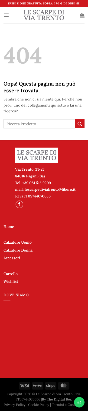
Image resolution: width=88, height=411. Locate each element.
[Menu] (6, 15)
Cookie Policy (38, 405)
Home (8, 226)
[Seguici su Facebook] (19, 204)
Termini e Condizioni (68, 405)
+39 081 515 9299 (36, 182)
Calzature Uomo (17, 242)
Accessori (11, 258)
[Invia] (80, 123)
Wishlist (10, 281)
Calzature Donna (18, 250)
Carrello (10, 273)
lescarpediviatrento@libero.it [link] (50, 189)
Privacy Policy (15, 405)
